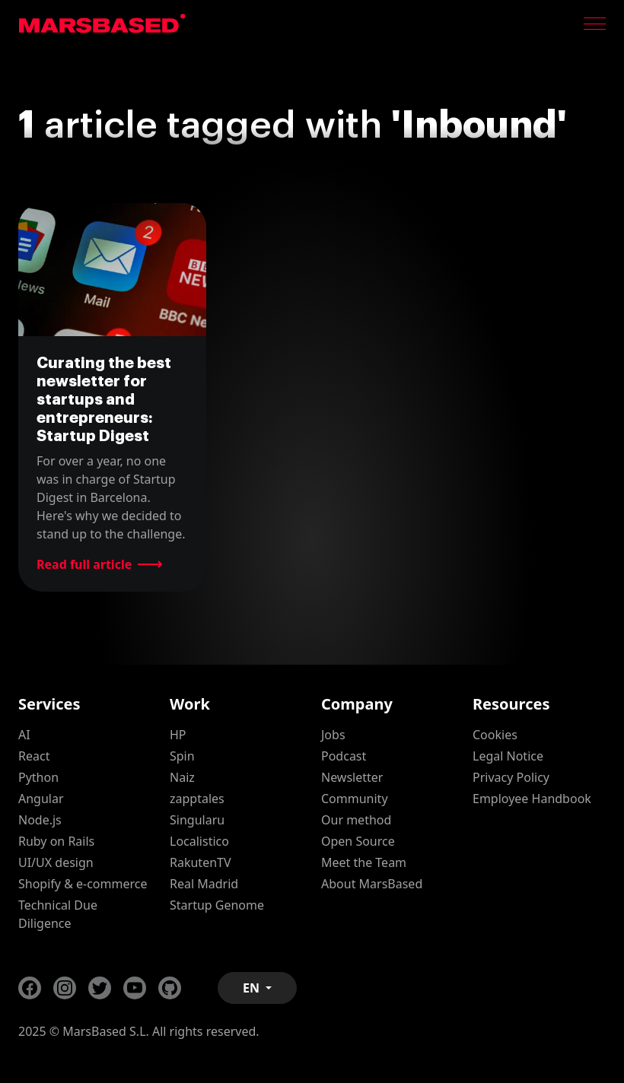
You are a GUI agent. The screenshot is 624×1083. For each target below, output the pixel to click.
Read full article (84, 564)
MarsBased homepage (102, 23)
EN (253, 988)
